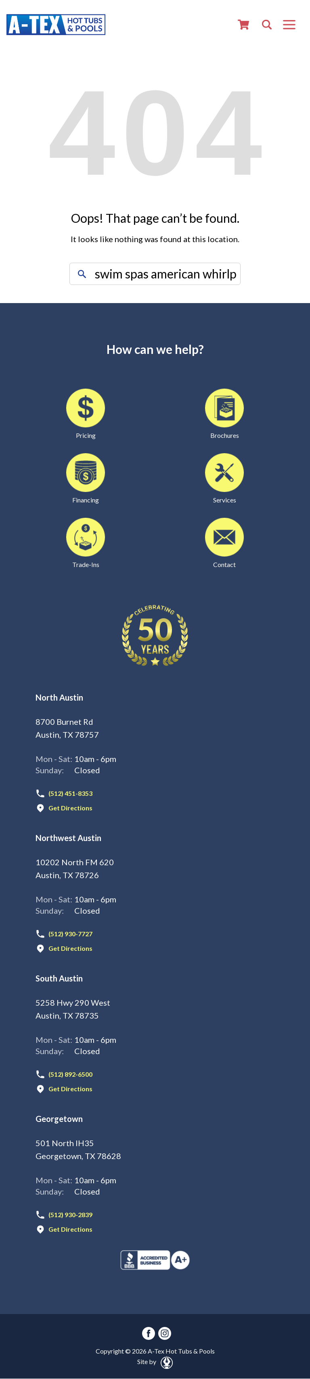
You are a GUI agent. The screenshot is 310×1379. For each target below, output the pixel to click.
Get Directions (70, 808)
